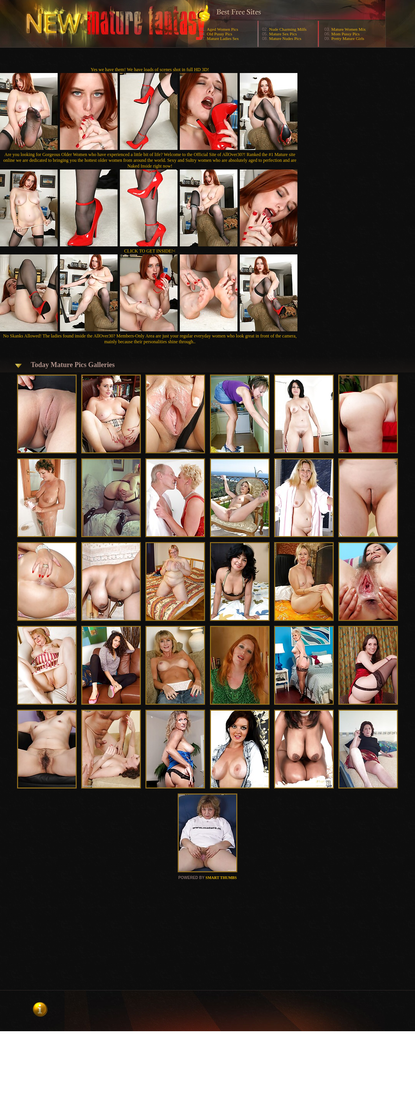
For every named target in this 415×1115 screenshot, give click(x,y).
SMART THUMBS (221, 878)
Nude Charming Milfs (287, 29)
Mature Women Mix (348, 29)
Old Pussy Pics (219, 34)
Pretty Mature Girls (347, 38)
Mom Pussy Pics (345, 34)
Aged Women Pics (222, 29)
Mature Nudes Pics (285, 38)
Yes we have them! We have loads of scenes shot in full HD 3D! (150, 69)
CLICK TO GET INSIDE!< (150, 251)
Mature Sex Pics (283, 34)
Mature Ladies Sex (223, 38)
